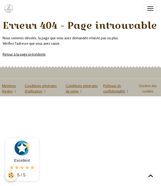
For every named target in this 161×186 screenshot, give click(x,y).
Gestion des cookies (148, 88)
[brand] (9, 8)
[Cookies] (11, 175)
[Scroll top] (150, 175)
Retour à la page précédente (24, 54)
